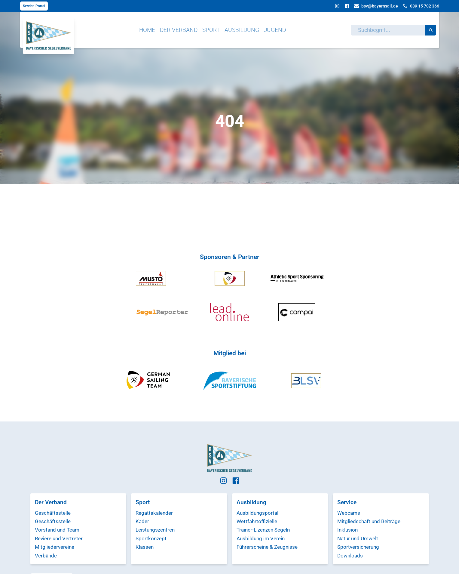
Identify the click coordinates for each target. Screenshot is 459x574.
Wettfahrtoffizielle (257, 521)
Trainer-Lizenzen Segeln (263, 530)
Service (346, 502)
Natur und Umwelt (357, 538)
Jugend (275, 29)
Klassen (145, 547)
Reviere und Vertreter (59, 538)
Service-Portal (34, 6)
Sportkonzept (151, 538)
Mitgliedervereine (54, 547)
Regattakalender (154, 513)
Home (147, 29)
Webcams (348, 513)
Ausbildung (242, 29)
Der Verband (178, 29)
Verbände (46, 556)
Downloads (350, 556)
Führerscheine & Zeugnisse (267, 547)
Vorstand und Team (57, 530)
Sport (211, 29)
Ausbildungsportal (257, 513)
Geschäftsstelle (53, 513)
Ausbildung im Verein (261, 538)
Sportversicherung (358, 547)
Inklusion (347, 530)
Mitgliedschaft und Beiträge (368, 521)
